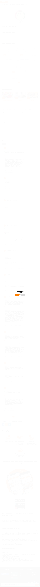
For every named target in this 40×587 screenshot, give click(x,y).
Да (17, 294)
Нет (22, 294)
